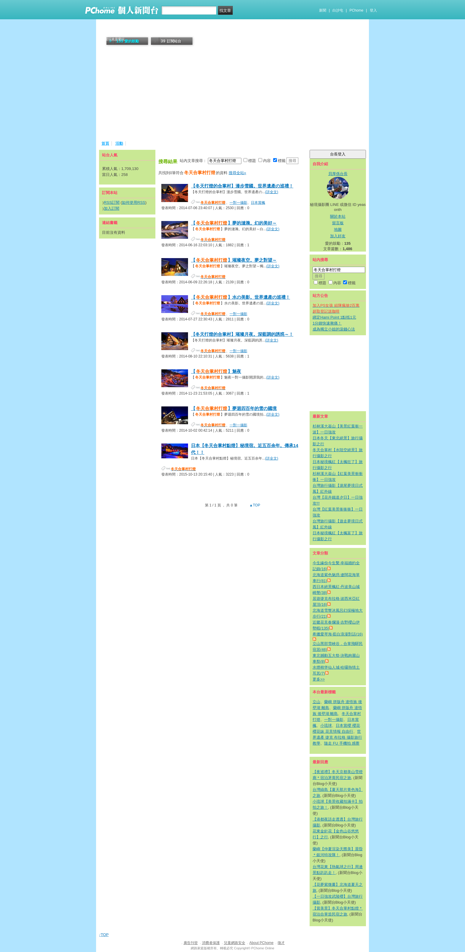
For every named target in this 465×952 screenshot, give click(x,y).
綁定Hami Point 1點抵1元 (334, 317)
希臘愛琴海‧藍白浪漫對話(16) (338, 634)
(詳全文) (271, 192)
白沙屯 (337, 10)
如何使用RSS (133, 202)
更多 (319, 679)
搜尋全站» (237, 173)
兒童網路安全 (234, 943)
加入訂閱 (111, 208)
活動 (119, 143)
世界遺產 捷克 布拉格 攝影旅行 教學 (337, 737)
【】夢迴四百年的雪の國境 (234, 408)
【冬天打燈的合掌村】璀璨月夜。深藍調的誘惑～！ (242, 334)
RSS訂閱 (112, 202)
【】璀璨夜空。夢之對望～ (234, 260)
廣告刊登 (191, 943)
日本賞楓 (258, 203)
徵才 (281, 943)
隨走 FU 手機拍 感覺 (341, 743)
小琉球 (326, 725)
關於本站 (337, 216)
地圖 (338, 229)
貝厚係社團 (119, 32)
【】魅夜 (216, 371)
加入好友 (337, 236)
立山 (316, 702)
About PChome (261, 943)
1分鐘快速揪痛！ (327, 323)
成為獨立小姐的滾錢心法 (334, 329)
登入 (373, 10)
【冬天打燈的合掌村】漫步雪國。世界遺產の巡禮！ (242, 185)
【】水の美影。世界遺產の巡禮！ (240, 297)
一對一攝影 (238, 203)
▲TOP (254, 505)
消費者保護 (211, 943)
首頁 (105, 143)
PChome (356, 10)
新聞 (322, 10)
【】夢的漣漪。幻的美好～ (234, 222)
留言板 (338, 223)
